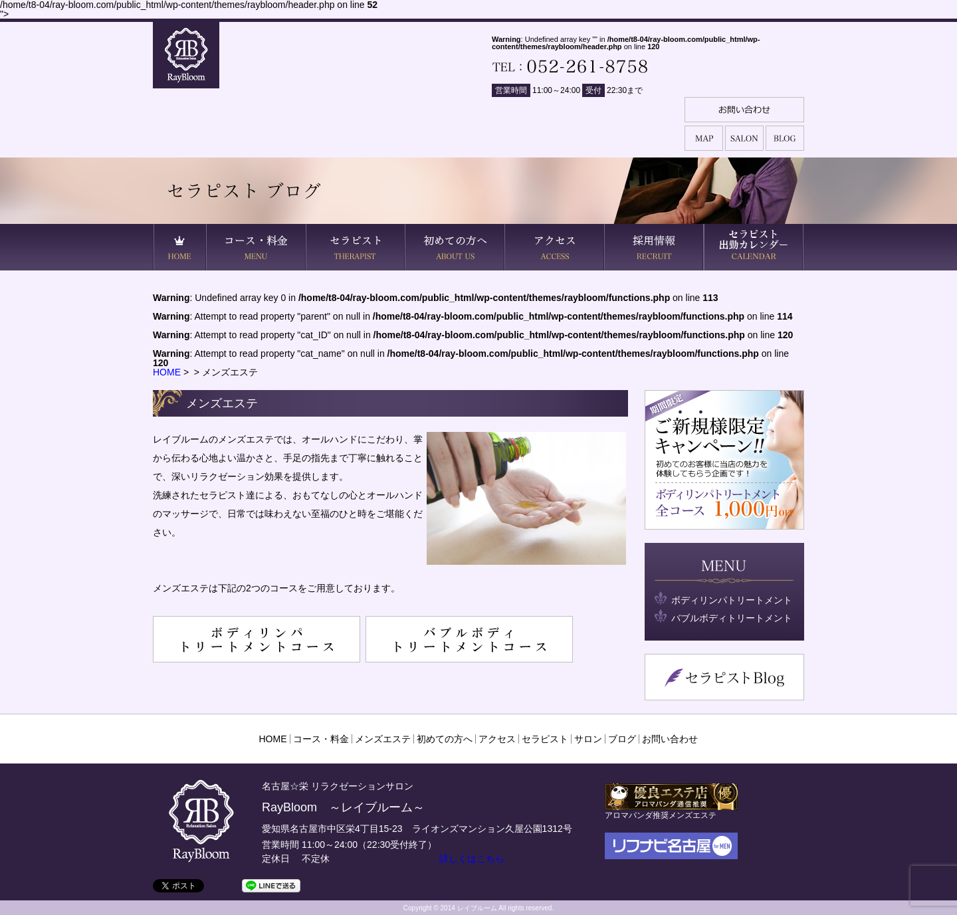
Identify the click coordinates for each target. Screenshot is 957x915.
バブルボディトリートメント (731, 618)
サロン (588, 739)
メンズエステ (383, 739)
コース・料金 (321, 739)
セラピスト (545, 739)
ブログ (622, 739)
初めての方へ (445, 739)
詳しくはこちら (471, 858)
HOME (167, 372)
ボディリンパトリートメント (731, 600)
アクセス (497, 739)
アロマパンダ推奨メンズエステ (671, 810)
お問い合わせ (670, 739)
